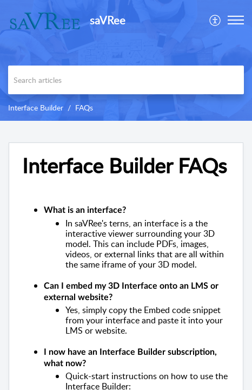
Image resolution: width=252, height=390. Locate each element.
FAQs (84, 107)
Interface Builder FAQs (124, 166)
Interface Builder (35, 107)
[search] (126, 80)
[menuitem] (215, 20)
